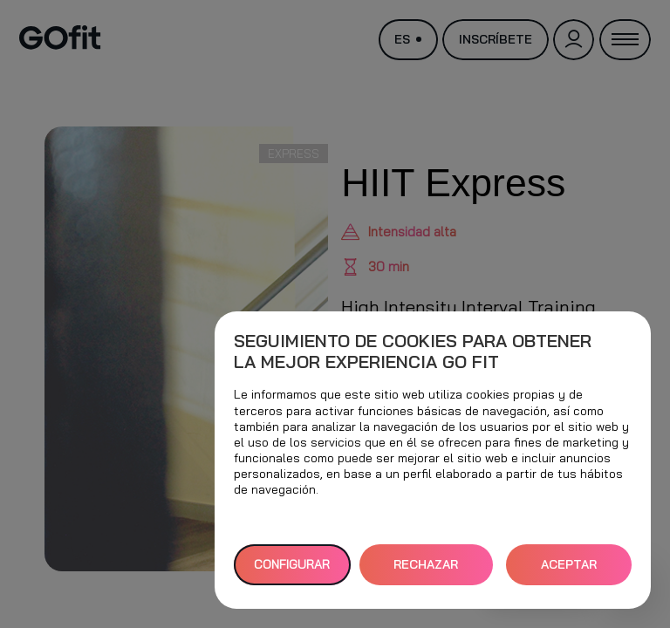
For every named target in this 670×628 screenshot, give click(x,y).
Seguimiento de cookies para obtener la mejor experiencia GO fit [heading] (412, 351)
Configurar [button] (292, 564)
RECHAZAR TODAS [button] (425, 570)
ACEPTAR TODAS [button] (569, 570)
